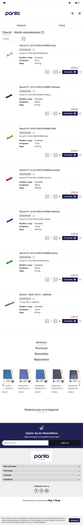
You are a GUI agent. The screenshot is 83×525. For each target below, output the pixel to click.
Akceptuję (74, 520)
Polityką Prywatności (35, 518)
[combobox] (14, 39)
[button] (77, 3)
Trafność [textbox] (6, 39)
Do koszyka (70, 72)
